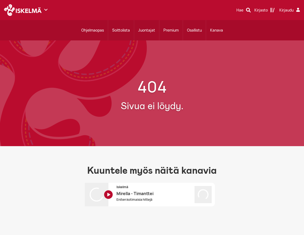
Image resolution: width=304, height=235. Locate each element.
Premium (171, 30)
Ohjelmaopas (92, 30)
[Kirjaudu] (290, 10)
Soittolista (121, 30)
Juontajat (146, 30)
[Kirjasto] (264, 10)
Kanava (216, 30)
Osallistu (194, 30)
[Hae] (244, 10)
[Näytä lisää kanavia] (46, 9)
